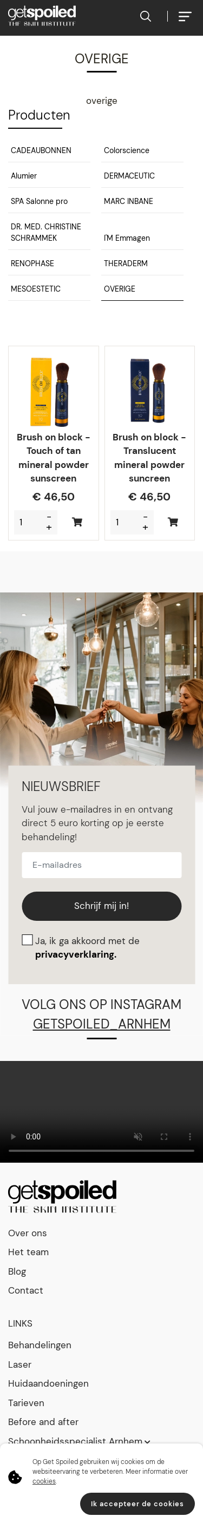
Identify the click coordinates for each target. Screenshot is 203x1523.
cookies (44, 1481)
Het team (28, 1252)
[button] (49, 152)
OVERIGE (119, 289)
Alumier (24, 176)
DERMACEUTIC (129, 176)
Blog (17, 1271)
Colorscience (126, 150)
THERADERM (126, 263)
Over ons (27, 1233)
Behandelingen (39, 1345)
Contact (25, 1290)
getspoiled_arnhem (102, 1024)
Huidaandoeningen (48, 1383)
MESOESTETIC (36, 289)
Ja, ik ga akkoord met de (87, 948)
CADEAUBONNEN (41, 150)
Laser (19, 1364)
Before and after (43, 1422)
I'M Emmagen (127, 238)
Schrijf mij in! (101, 906)
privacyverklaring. (75, 954)
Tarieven (26, 1403)
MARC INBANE (128, 201)
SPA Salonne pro (39, 201)
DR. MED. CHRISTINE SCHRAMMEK (46, 232)
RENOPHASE (32, 263)
